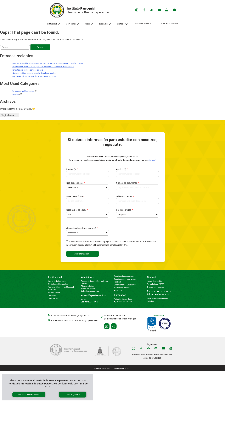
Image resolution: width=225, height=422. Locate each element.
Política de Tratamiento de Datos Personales (152, 355)
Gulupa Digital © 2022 (122, 368)
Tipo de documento (75, 183)
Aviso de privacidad (152, 358)
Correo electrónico (74, 196)
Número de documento (126, 183)
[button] (53, 24)
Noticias (15, 94)
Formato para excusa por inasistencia (28, 70)
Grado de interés (123, 210)
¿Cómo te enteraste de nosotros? (81, 228)
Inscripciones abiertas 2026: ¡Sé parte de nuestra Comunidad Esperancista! (43, 66)
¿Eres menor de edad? (76, 210)
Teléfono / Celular (124, 196)
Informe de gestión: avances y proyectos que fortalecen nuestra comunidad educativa (47, 63)
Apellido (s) (121, 169)
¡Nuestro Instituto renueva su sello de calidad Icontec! (34, 73)
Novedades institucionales (23, 91)
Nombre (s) (71, 169)
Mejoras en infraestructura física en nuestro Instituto (34, 76)
